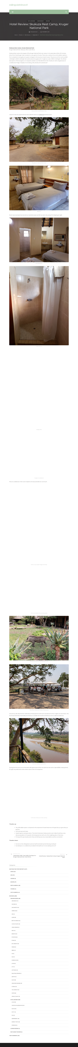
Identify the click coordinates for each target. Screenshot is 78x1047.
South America (14, 892)
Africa (12, 871)
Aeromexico (14, 900)
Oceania (12, 888)
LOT (12, 966)
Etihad (13, 940)
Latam (13, 963)
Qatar (13, 979)
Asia (11, 875)
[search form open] (66, 12)
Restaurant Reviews (15, 1032)
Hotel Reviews (14, 999)
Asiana (13, 917)
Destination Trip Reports (16, 869)
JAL (12, 953)
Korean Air (14, 960)
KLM (12, 956)
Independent (14, 1018)
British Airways (15, 920)
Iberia (13, 950)
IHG (12, 1015)
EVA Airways (14, 943)
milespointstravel (18, 4)
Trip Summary (13, 1035)
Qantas (13, 976)
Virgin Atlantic (15, 996)
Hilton (13, 1008)
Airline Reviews (14, 898)
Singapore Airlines (16, 983)
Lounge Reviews (14, 1028)
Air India (14, 904)
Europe (12, 882)
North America (14, 885)
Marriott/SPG (15, 1021)
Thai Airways (15, 989)
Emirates (14, 933)
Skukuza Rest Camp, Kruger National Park (21, 48)
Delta (13, 930)
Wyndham (14, 1025)
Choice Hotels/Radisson (17, 1005)
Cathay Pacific (15, 923)
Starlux (13, 986)
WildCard (41, 114)
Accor (13, 1002)
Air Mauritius (15, 907)
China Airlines (15, 927)
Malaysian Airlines (16, 973)
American (14, 910)
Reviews (11, 896)
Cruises (12, 878)
